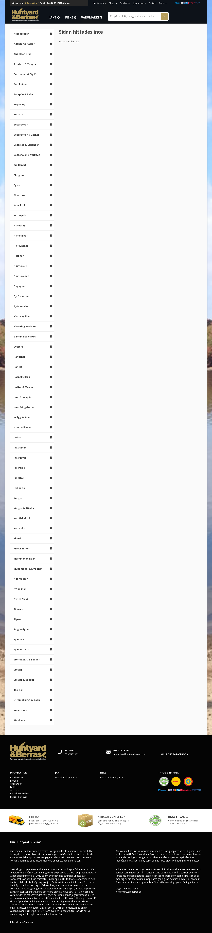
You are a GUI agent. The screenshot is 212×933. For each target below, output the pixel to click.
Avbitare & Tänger (25, 64)
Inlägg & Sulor (22, 417)
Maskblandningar (24, 558)
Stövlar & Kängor (24, 679)
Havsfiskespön (22, 397)
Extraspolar (21, 215)
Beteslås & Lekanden (26, 144)
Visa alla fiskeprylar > (111, 777)
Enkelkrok (20, 205)
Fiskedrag (20, 225)
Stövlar (18, 669)
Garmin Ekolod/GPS (25, 336)
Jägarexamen (139, 3)
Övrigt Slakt (21, 599)
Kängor (18, 498)
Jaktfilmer (20, 447)
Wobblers (19, 720)
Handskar (19, 356)
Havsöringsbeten (24, 407)
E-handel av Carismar (21, 922)
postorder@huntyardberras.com (129, 754)
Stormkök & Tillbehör (27, 659)
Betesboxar (21, 124)
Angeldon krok (22, 54)
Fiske (69, 17)
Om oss (162, 3)
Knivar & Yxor (22, 548)
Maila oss (64, 3)
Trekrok (18, 689)
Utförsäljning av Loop (27, 700)
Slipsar (18, 619)
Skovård (18, 609)
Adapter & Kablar (24, 43)
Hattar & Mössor (24, 387)
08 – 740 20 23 (48, 3)
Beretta (18, 114)
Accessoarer (21, 33)
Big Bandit (20, 165)
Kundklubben (99, 3)
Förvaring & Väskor (25, 326)
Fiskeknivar (20, 235)
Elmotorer (20, 195)
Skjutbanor (125, 3)
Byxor (17, 185)
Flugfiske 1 (20, 265)
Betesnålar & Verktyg (27, 154)
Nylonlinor (20, 588)
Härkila (18, 366)
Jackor (17, 437)
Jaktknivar (20, 457)
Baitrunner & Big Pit (26, 74)
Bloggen (113, 3)
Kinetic (18, 538)
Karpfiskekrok (22, 518)
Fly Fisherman (22, 296)
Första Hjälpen (22, 316)
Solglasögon (21, 629)
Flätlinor (19, 255)
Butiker (152, 3)
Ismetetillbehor (23, 427)
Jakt (52, 17)
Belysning (19, 104)
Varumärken (91, 17)
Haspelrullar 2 (22, 377)
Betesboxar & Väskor (26, 134)
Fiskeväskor (21, 245)
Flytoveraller (21, 306)
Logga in (18, 3)
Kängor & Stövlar (24, 508)
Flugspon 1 (20, 286)
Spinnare (19, 639)
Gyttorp (18, 346)
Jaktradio (19, 467)
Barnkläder (20, 84)
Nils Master (21, 578)
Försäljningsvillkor (19, 793)
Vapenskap (20, 710)
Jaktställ (19, 477)
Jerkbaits (19, 488)
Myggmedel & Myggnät (28, 568)
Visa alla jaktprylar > (66, 777)
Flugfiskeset (21, 276)
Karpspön (19, 528)
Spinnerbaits (21, 649)
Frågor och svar (18, 796)
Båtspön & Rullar (24, 94)
